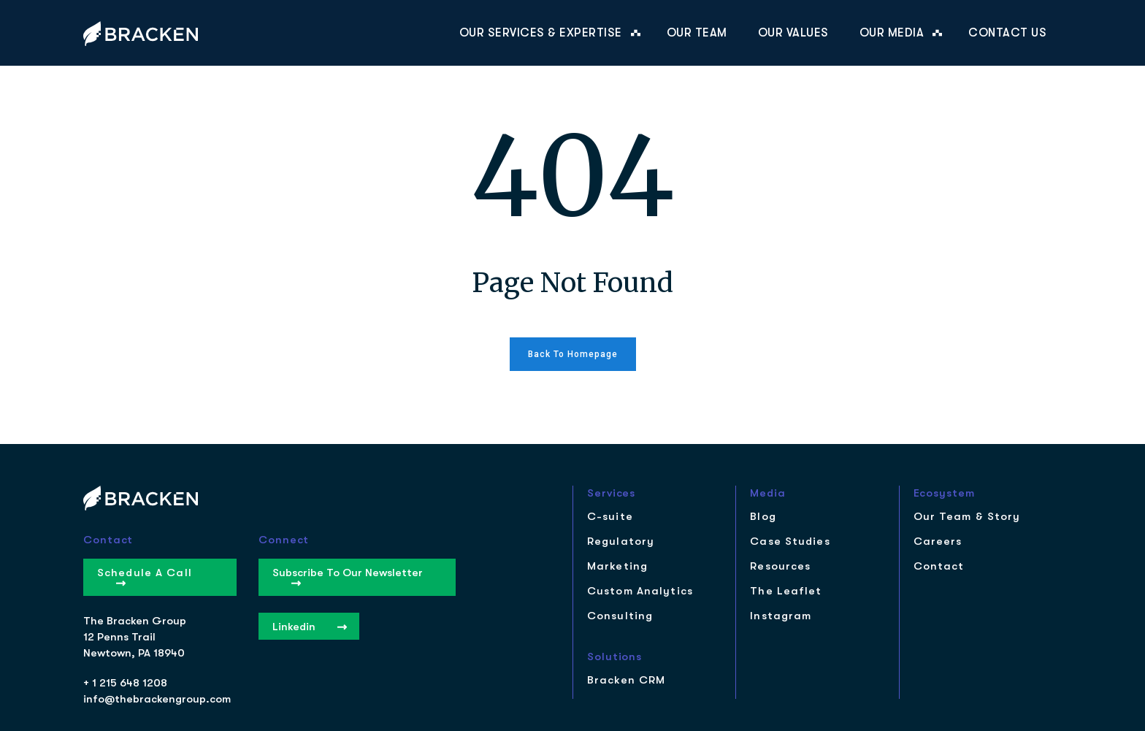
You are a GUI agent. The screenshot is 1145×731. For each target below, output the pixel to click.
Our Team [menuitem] (697, 32)
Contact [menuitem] (939, 566)
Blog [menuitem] (763, 516)
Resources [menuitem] (780, 566)
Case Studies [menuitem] (790, 541)
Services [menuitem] (611, 493)
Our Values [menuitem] (793, 32)
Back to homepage (573, 354)
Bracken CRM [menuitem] (626, 680)
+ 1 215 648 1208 (125, 682)
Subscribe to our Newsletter (347, 576)
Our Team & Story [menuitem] (967, 516)
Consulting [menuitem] (620, 616)
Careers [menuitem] (938, 541)
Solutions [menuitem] (614, 657)
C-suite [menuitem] (610, 516)
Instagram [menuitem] (780, 616)
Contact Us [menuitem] (1007, 32)
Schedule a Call (144, 576)
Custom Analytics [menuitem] (640, 591)
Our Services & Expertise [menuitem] (540, 32)
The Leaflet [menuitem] (786, 591)
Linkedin (309, 626)
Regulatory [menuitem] (620, 541)
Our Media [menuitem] (891, 32)
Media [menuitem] (768, 493)
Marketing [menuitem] (617, 566)
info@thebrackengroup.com (157, 698)
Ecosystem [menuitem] (944, 493)
